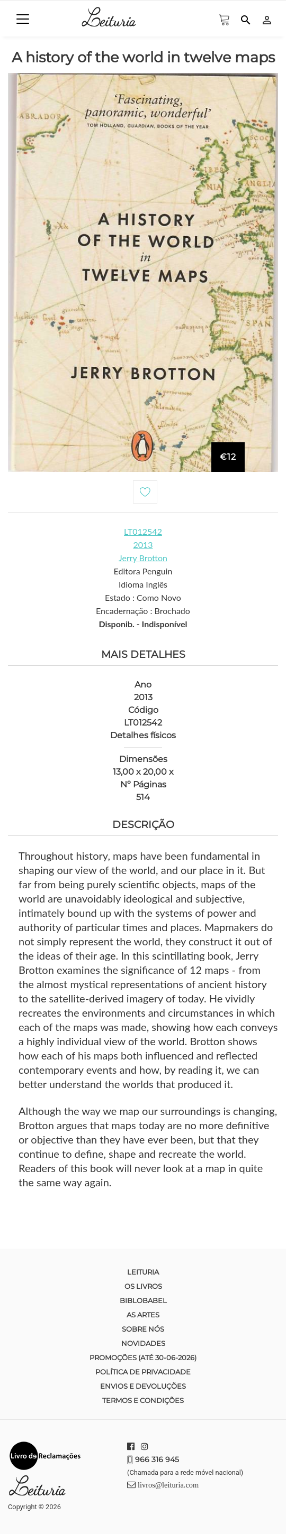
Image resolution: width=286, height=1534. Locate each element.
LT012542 (143, 531)
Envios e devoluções (143, 1386)
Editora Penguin (143, 571)
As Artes (143, 1314)
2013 (143, 545)
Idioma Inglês (143, 584)
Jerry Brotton (143, 558)
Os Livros (143, 1286)
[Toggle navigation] (22, 19)
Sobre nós (143, 1329)
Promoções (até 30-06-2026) (143, 1357)
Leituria (143, 1272)
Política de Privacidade (143, 1372)
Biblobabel (143, 1300)
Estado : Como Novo (143, 597)
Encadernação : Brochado (143, 611)
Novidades (143, 1343)
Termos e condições (143, 1400)
